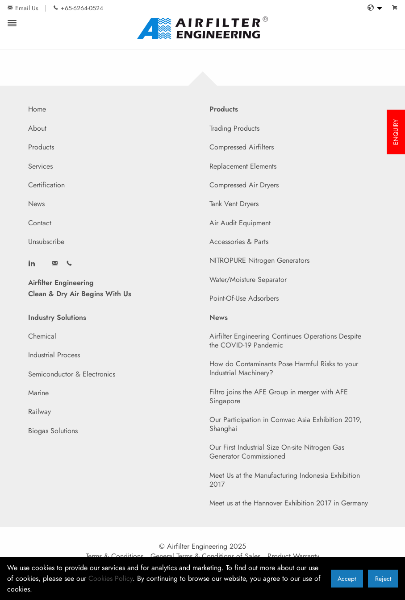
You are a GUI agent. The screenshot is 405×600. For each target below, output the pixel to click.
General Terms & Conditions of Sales (205, 556)
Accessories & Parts (238, 241)
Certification (46, 185)
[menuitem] (372, 8)
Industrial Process (54, 355)
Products (41, 147)
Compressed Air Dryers (244, 185)
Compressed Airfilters (241, 147)
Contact (39, 223)
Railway (39, 411)
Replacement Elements (242, 166)
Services (40, 166)
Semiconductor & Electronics (71, 374)
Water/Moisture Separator (248, 279)
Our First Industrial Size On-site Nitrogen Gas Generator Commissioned (276, 451)
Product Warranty (293, 556)
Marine (38, 393)
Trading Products (234, 128)
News (36, 204)
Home (37, 109)
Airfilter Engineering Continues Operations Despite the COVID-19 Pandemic (285, 340)
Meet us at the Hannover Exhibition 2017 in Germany (288, 503)
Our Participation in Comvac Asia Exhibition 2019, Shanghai (285, 424)
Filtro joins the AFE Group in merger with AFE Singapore (278, 396)
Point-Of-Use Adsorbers (244, 298)
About (37, 128)
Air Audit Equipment (240, 223)
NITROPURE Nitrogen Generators (259, 260)
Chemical (42, 336)
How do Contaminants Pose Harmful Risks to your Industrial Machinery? (283, 368)
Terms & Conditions (114, 556)
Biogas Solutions (53, 431)
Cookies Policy (110, 578)
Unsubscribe (46, 241)
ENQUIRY (395, 132)
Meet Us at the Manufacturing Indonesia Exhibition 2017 (284, 479)
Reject (383, 578)
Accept (347, 578)
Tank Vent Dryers (234, 204)
